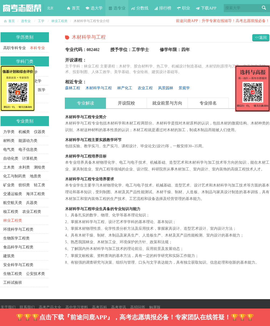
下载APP (206, 8)
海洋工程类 (35, 194)
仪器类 (39, 132)
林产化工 (124, 88)
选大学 (94, 8)
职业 (183, 8)
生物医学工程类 (16, 238)
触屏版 (155, 307)
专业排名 (208, 103)
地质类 (35, 176)
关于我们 (8, 307)
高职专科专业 (14, 48)
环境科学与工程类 (18, 229)
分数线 (139, 8)
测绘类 (39, 167)
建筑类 (9, 256)
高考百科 (99, 307)
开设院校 (126, 103)
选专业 (117, 8)
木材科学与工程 (99, 88)
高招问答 (137, 307)
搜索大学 (232, 8)
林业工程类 (59, 21)
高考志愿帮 (22, 8)
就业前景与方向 (167, 103)
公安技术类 (35, 274)
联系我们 (27, 307)
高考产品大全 (50, 307)
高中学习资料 (76, 307)
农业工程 (145, 88)
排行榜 (162, 8)
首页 (73, 8)
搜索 (264, 8)
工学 (41, 21)
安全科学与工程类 (18, 265)
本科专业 (37, 48)
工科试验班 (12, 283)
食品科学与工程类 (18, 247)
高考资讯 (118, 307)
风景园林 (165, 88)
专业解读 (85, 103)
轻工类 (39, 185)
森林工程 (72, 88)
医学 (41, 90)
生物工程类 (12, 274)
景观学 (184, 88)
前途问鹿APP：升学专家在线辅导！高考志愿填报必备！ (222, 21)
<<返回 (261, 37)
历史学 (35, 81)
